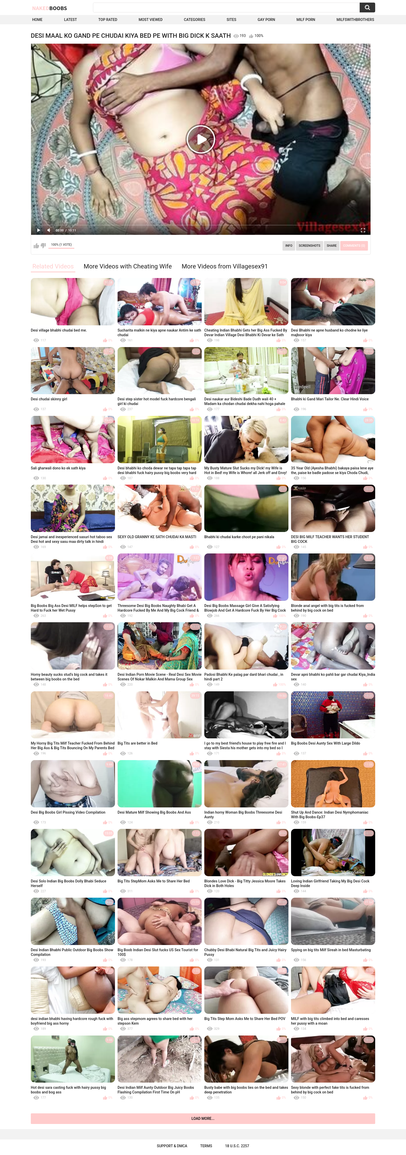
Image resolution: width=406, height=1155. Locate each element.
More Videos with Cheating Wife (128, 266)
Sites (231, 20)
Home (37, 20)
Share (332, 246)
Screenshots (309, 246)
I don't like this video (43, 245)
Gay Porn (266, 20)
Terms (206, 1146)
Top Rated (107, 20)
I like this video (36, 245)
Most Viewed (150, 20)
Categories (194, 20)
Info (288, 246)
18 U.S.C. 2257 (237, 1146)
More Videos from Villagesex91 (225, 266)
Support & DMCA (172, 1146)
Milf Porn (305, 20)
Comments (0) (354, 246)
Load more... (203, 1118)
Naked (49, 8)
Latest (70, 20)
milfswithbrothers (355, 20)
